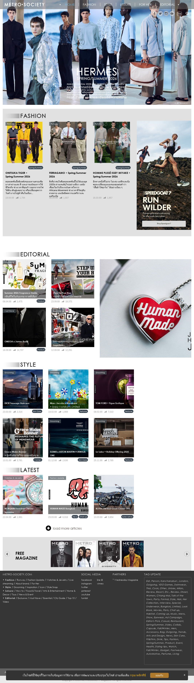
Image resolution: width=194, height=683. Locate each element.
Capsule (151, 628)
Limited (176, 606)
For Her (35, 583)
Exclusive (22, 598)
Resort (159, 592)
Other (163, 588)
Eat (148, 581)
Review (150, 592)
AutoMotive (127, 517)
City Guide (59, 598)
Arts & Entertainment (53, 590)
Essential (47, 598)
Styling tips (161, 646)
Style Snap (52, 587)
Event (179, 643)
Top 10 (71, 598)
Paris (166, 610)
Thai (148, 588)
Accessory (152, 632)
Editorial (167, 4)
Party (156, 599)
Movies (157, 610)
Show (149, 617)
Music (173, 613)
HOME (70, 4)
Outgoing (151, 584)
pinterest (85, 590)
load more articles (64, 528)
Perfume (83, 411)
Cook (155, 588)
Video (6, 601)
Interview (165, 602)
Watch (172, 646)
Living (176, 653)
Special (176, 602)
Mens (181, 613)
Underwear (152, 606)
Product (40, 301)
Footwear (176, 650)
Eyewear (159, 617)
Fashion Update (36, 580)
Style (108, 4)
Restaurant (177, 621)
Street (183, 592)
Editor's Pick (153, 621)
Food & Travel (33, 590)
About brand (22, 583)
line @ (100, 580)
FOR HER (145, 4)
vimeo (100, 583)
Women (37, 460)
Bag (162, 632)
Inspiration (32, 587)
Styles (168, 624)
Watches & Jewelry (57, 580)
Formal (165, 599)
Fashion (89, 4)
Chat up (83, 517)
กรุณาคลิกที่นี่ (138, 675)
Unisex (171, 588)
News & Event (26, 594)
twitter (84, 587)
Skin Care (37, 411)
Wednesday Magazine (126, 580)
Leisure (125, 4)
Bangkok (166, 606)
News (75, 517)
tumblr (84, 598)
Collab (177, 624)
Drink (160, 639)
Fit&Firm (150, 639)
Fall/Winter (163, 628)
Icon (42, 587)
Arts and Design (155, 635)
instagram (86, 583)
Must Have (35, 598)
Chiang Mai (163, 595)
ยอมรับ (159, 675)
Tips (166, 639)
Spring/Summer (35, 168)
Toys (14, 594)
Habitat (150, 613)
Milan (180, 588)
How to (20, 590)
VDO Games (166, 584)
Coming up (162, 613)
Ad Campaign (173, 617)
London (183, 581)
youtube (85, 594)
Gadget (164, 650)
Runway (21, 580)
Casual (165, 621)
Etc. (167, 592)
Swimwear (180, 584)
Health (150, 646)
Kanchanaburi (169, 581)
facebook (86, 580)
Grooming (19, 587)
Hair (179, 599)
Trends (182, 632)
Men (173, 628)
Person (155, 581)
